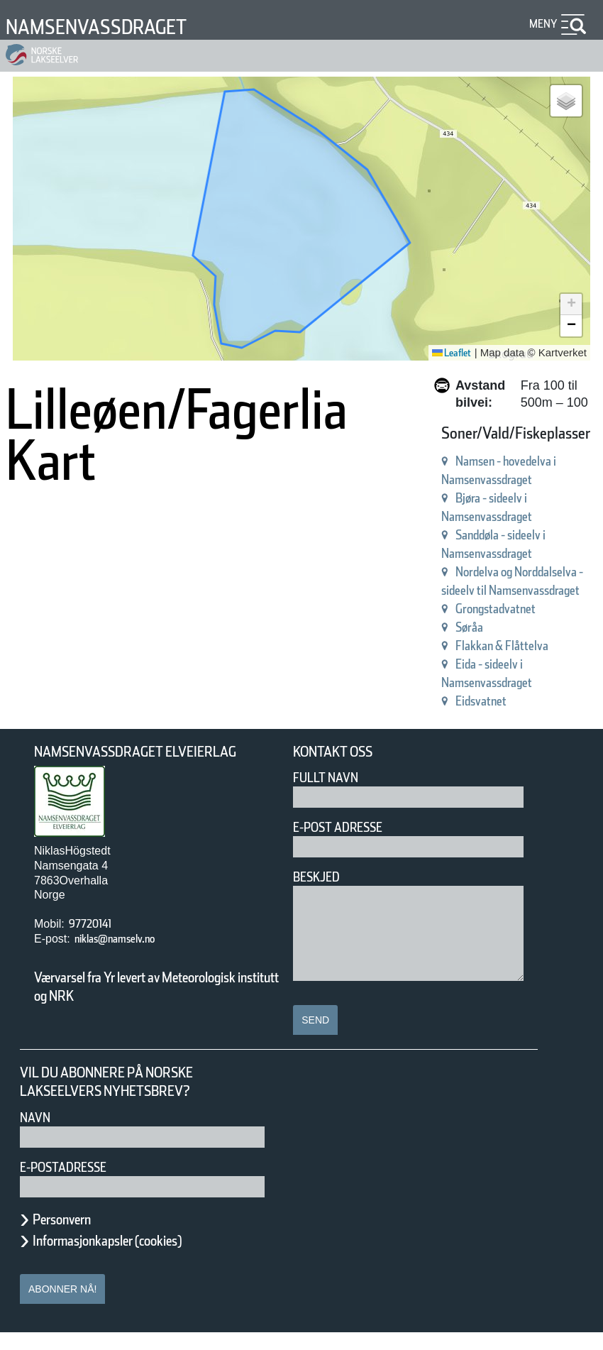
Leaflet (446, 352)
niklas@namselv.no (129, 956)
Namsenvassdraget (115, 26)
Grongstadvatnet (92, 644)
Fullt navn (331, 795)
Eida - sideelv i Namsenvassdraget (148, 699)
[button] (566, 100)
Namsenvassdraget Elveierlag (155, 769)
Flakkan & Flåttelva (99, 681)
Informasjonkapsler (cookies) (135, 1257)
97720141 (97, 941)
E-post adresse (348, 845)
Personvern (72, 1236)
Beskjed (320, 894)
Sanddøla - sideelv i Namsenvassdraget (164, 607)
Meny (541, 24)
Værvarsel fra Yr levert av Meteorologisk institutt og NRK (142, 1003)
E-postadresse (72, 1184)
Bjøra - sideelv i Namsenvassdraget (151, 588)
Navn (37, 1134)
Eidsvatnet (72, 717)
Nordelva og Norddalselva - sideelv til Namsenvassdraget (221, 625)
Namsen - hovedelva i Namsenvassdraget (171, 570)
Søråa (56, 662)
